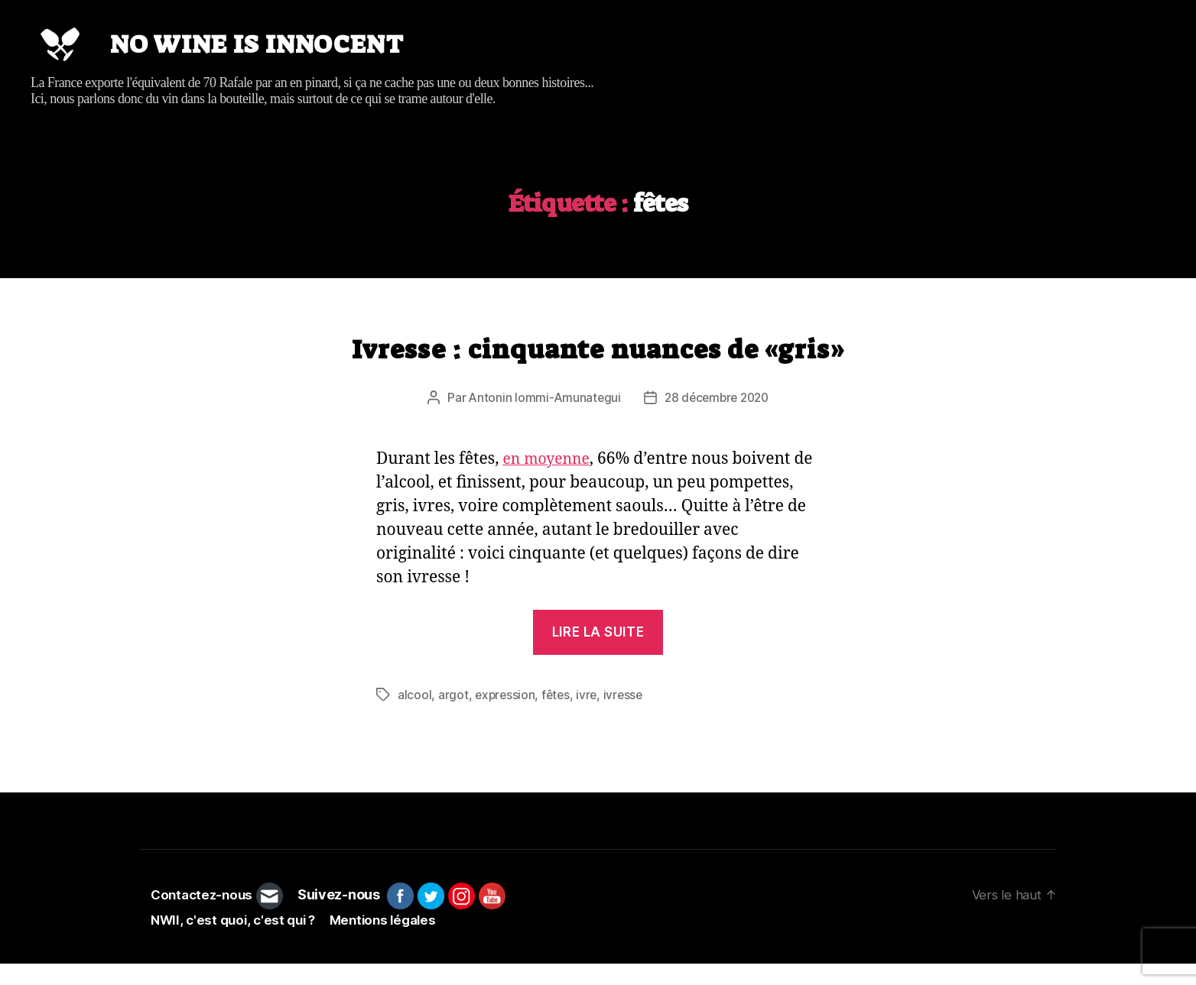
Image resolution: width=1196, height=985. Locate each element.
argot (453, 716)
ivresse (627, 716)
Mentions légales (393, 942)
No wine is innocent (287, 56)
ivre (590, 716)
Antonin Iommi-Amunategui (541, 419)
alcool (414, 716)
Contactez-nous (204, 917)
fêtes (559, 716)
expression (506, 716)
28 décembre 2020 (717, 419)
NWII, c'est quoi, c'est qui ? (237, 942)
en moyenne (549, 481)
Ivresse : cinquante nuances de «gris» (598, 372)
